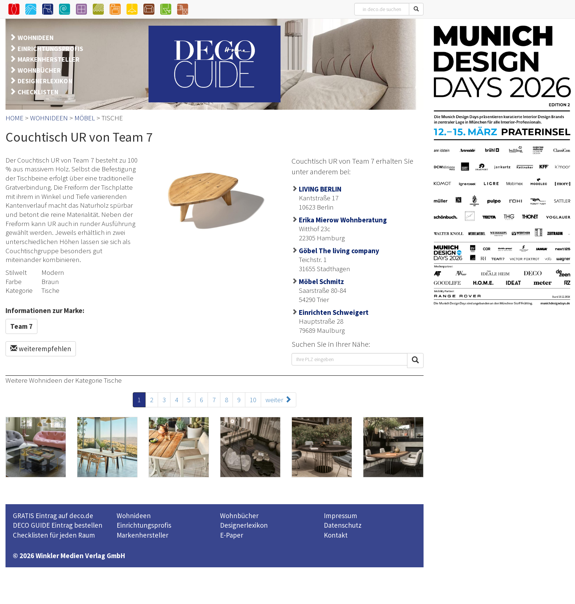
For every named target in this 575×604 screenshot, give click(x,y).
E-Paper (231, 535)
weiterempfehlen (40, 348)
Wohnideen (134, 515)
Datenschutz (343, 525)
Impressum (340, 515)
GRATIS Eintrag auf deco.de (53, 515)
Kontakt (336, 535)
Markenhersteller (142, 535)
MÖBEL (84, 117)
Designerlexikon (244, 525)
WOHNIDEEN (36, 37)
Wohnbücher (239, 515)
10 (253, 399)
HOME (14, 117)
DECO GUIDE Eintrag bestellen (57, 525)
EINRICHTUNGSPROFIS (50, 48)
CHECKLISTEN (38, 92)
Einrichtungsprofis (144, 525)
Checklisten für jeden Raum (54, 535)
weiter (278, 399)
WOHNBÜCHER (39, 70)
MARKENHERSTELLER (49, 59)
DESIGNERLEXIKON (45, 81)
